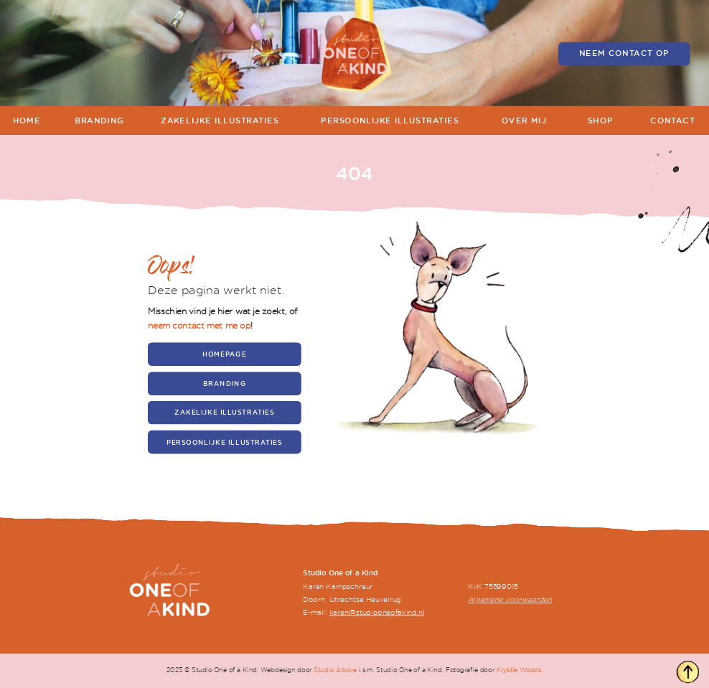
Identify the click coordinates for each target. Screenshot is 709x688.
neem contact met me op (199, 325)
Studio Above (335, 670)
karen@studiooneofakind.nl (377, 612)
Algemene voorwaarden (510, 599)
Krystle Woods (519, 670)
